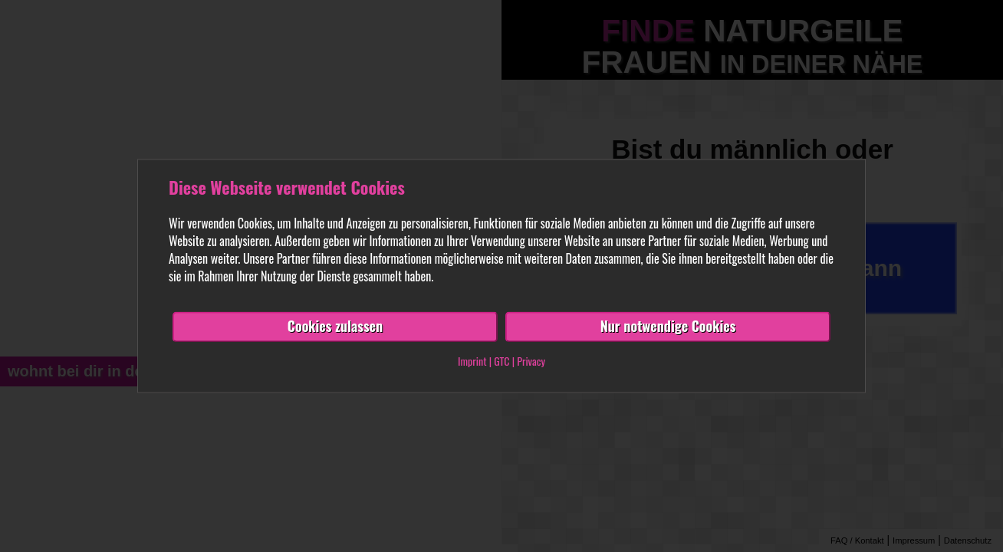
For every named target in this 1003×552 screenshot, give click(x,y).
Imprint (472, 361)
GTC (501, 361)
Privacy (531, 361)
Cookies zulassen (335, 327)
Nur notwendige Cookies (668, 327)
